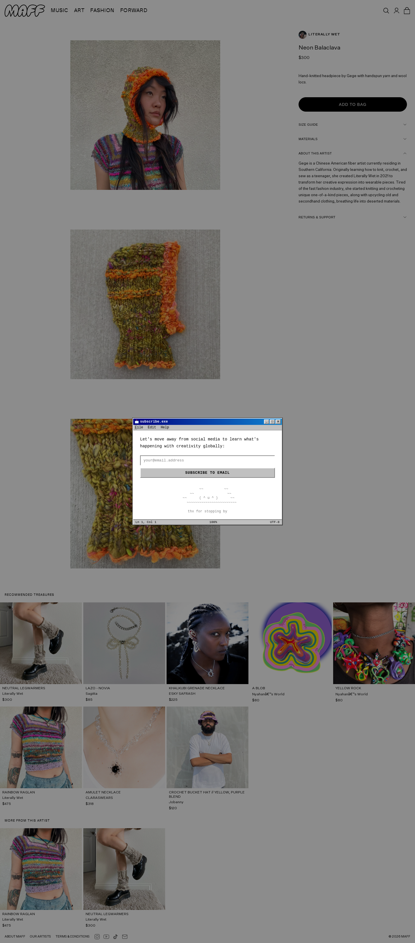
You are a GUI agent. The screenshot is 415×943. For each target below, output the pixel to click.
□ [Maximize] (272, 421)
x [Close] (278, 421)
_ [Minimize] (266, 421)
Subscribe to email (207, 473)
